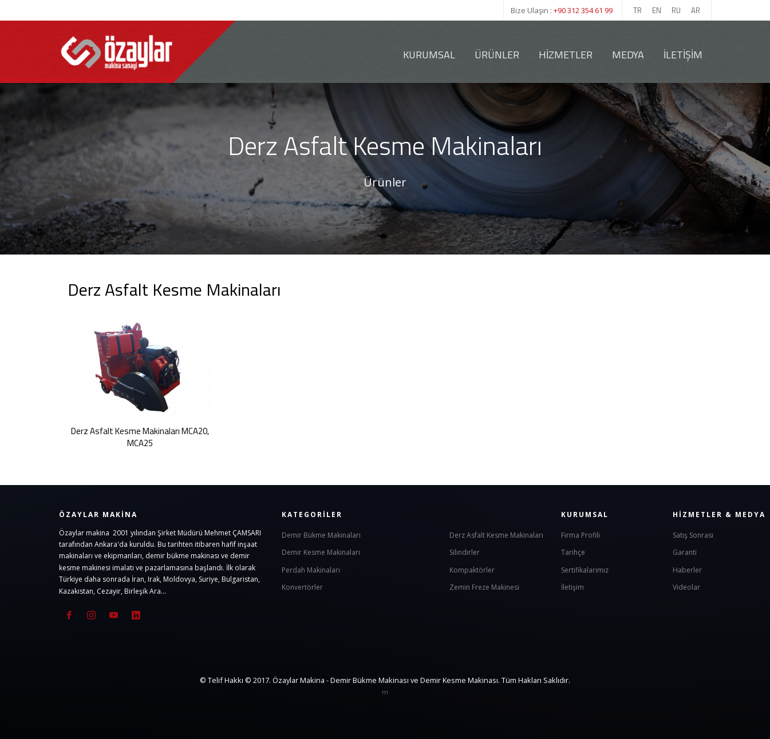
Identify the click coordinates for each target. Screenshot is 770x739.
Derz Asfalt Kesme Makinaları (496, 534)
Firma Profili (580, 534)
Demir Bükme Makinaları (321, 534)
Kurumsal (429, 54)
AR (695, 10)
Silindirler (464, 552)
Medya (628, 54)
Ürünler (497, 54)
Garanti (685, 552)
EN (656, 10)
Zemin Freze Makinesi (484, 586)
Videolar (686, 586)
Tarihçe (573, 552)
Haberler (687, 569)
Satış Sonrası (693, 534)
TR (637, 10)
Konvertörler (302, 586)
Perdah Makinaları (311, 569)
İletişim (683, 54)
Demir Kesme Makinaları (321, 552)
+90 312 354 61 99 (583, 10)
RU (676, 10)
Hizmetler (566, 54)
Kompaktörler (472, 569)
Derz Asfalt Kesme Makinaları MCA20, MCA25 (140, 437)
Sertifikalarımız (585, 569)
